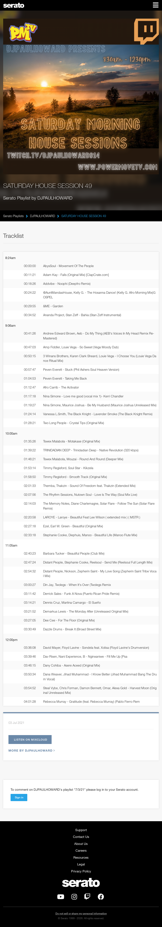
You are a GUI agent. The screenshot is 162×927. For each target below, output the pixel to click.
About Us (81, 844)
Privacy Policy (81, 871)
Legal (81, 864)
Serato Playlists (13, 216)
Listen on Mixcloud (30, 739)
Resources (81, 857)
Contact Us (81, 837)
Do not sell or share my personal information (81, 913)
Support (81, 830)
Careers (81, 850)
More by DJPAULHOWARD (31, 750)
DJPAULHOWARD (42, 216)
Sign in (19, 797)
